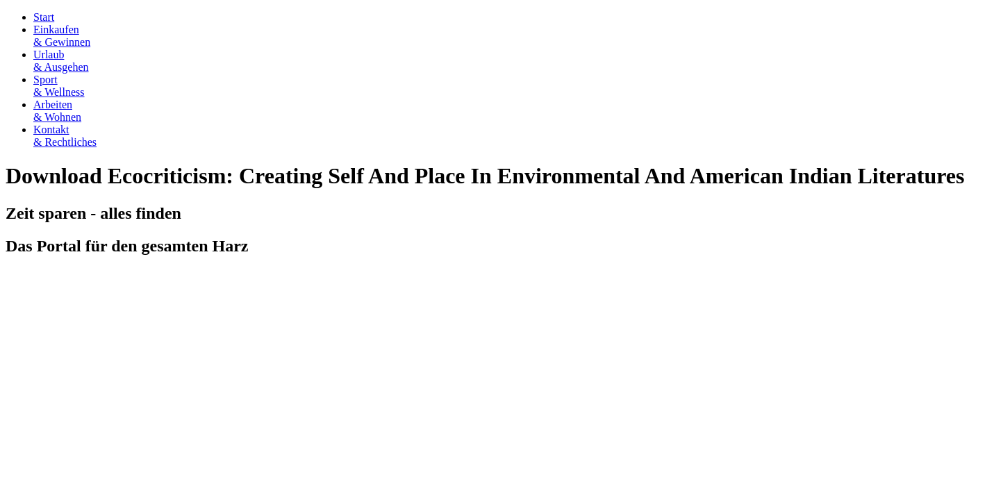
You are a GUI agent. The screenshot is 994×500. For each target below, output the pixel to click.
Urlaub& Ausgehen (61, 61)
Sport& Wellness (59, 86)
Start (43, 17)
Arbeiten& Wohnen (57, 111)
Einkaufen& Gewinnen (61, 36)
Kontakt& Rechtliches (65, 136)
